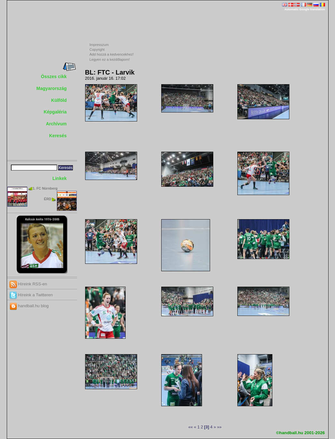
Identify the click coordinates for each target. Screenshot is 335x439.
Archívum (56, 123)
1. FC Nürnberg (45, 188)
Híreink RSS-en (28, 284)
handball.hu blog (29, 305)
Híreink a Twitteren (31, 294)
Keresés (58, 135)
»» (219, 427)
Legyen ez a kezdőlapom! (110, 59)
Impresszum (99, 45)
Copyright (97, 49)
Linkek (59, 178)
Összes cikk (53, 76)
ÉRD (47, 199)
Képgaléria (55, 111)
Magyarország (51, 88)
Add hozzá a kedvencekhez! (112, 54)
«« (190, 427)
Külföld (58, 100)
